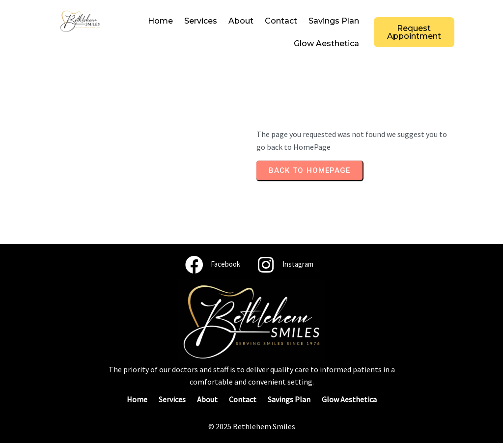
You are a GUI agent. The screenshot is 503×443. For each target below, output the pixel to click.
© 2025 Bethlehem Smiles (251, 426)
